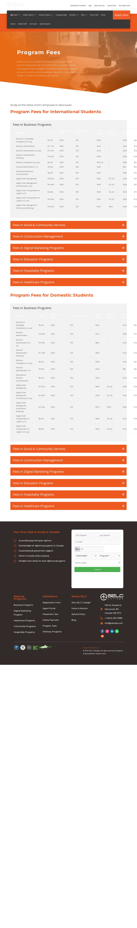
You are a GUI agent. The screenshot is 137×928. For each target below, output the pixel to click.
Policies (101, 14)
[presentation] (97, 579)
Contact (108, 14)
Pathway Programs (43, 14)
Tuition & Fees (92, 14)
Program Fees (50, 626)
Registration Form (52, 603)
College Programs (26, 14)
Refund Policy (78, 614)
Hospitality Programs (24, 632)
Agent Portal (49, 609)
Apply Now (123, 14)
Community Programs (25, 626)
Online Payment (51, 620)
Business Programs (23, 605)
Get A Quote (24, 23)
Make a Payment (99, 5)
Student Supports (36, 23)
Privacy (96, 648)
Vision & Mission (79, 609)
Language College (59, 14)
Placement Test (50, 614)
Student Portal (111, 5)
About (81, 14)
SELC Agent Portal (124, 5)
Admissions (71, 14)
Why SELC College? (81, 603)
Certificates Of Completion (78, 5)
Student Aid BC (13, 23)
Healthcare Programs (24, 621)
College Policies (88, 648)
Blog (90, 5)
